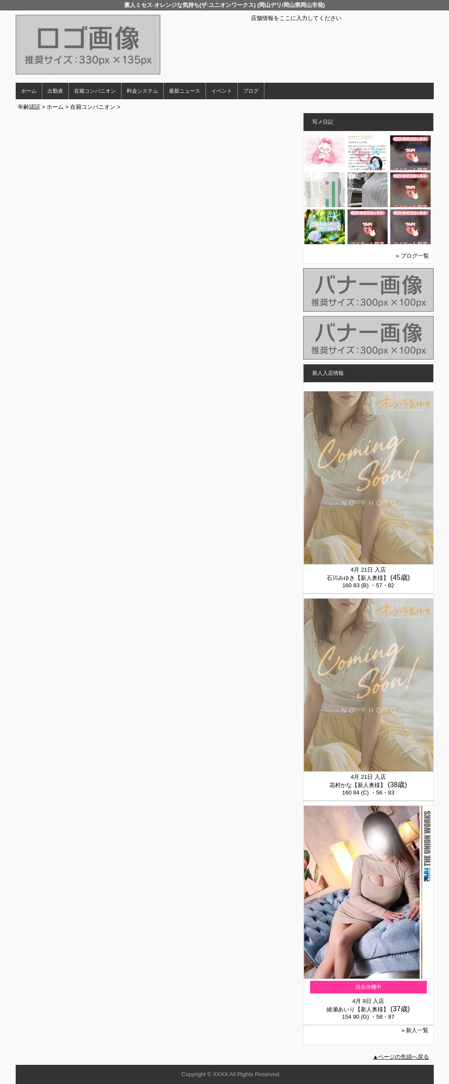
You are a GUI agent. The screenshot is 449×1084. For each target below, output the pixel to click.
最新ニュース (184, 91)
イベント (221, 91)
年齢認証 (29, 107)
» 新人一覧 (415, 1030)
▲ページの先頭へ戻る (401, 1057)
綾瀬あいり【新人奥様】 (358, 1009)
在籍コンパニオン (95, 91)
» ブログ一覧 (412, 255)
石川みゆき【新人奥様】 (358, 578)
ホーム (29, 91)
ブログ (251, 91)
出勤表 (55, 91)
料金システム (142, 91)
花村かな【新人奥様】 (357, 785)
